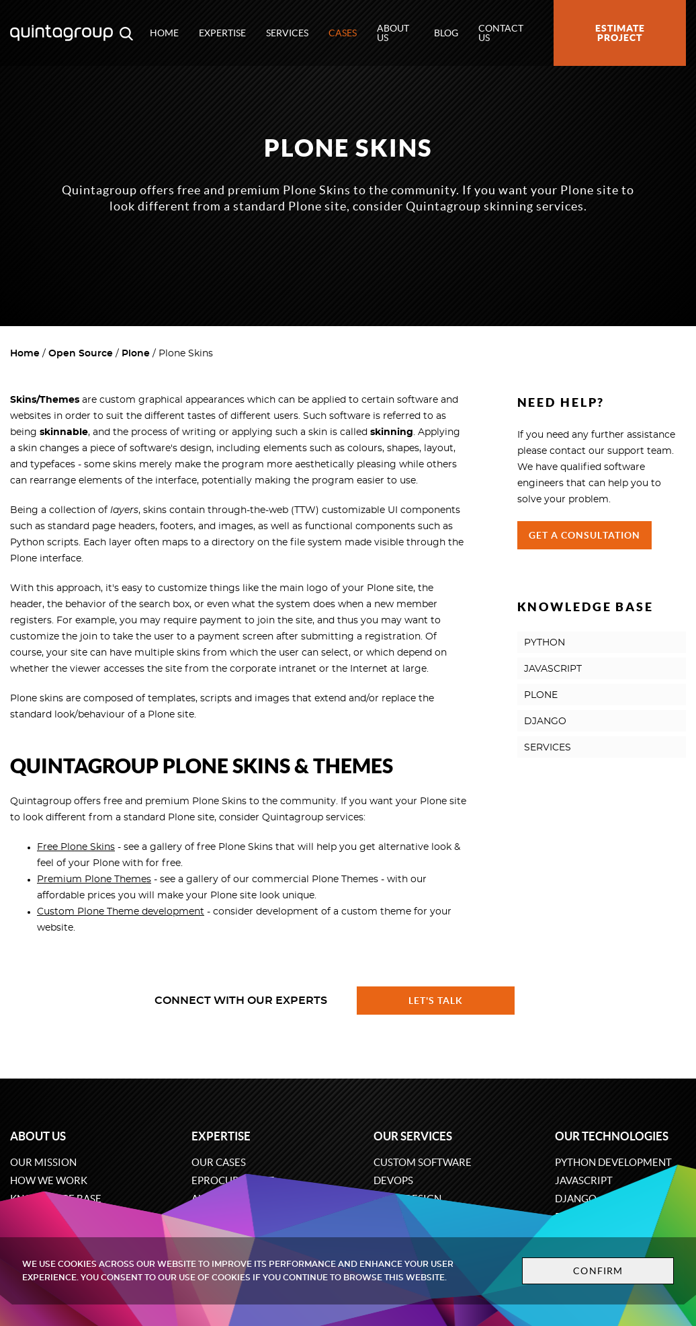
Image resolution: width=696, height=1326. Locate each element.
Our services (413, 1136)
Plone (136, 353)
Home (164, 33)
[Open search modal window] (126, 33)
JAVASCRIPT (553, 669)
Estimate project (620, 33)
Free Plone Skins (76, 847)
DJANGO (545, 721)
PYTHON (544, 643)
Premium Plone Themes (94, 879)
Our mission (43, 1162)
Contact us (500, 33)
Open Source (80, 353)
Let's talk (436, 1000)
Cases (343, 33)
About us (393, 33)
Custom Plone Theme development (120, 911)
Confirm (598, 1270)
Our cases (218, 1162)
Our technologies (611, 1136)
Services (287, 33)
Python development (613, 1162)
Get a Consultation (585, 535)
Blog (446, 33)
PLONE (541, 695)
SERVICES (547, 747)
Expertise (222, 33)
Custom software (423, 1162)
